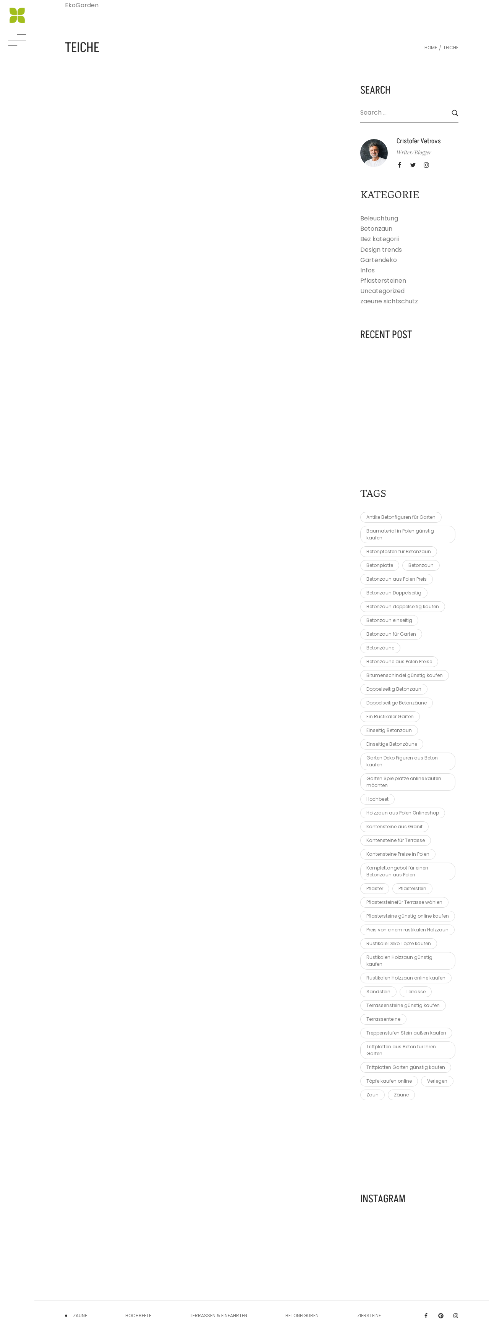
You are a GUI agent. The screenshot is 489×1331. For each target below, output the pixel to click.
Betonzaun (376, 228)
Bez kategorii (379, 239)
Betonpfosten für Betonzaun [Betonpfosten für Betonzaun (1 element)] (398, 551)
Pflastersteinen (383, 280)
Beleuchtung (379, 218)
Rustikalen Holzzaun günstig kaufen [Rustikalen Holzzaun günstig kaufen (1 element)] (399, 960)
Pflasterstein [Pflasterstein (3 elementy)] (412, 888)
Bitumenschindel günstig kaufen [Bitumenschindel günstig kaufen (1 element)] (404, 675)
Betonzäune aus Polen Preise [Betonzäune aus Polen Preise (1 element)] (399, 661)
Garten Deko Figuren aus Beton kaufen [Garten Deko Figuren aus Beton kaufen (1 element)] (402, 761)
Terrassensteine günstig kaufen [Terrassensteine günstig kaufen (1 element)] (403, 1005)
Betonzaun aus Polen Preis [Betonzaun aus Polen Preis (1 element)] (396, 579)
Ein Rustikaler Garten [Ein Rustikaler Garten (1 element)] (390, 716)
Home (430, 47)
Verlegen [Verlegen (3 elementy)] (437, 1081)
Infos (367, 270)
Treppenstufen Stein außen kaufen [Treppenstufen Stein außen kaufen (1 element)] (406, 1033)
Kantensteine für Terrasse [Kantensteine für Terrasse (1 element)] (395, 840)
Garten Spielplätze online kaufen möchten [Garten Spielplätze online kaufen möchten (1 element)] (403, 782)
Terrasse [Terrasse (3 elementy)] (416, 991)
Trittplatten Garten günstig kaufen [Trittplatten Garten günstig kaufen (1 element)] (405, 1067)
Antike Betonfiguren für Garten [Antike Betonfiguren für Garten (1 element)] (401, 517)
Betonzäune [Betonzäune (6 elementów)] (380, 647)
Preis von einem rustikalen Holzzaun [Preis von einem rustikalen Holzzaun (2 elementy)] (407, 929)
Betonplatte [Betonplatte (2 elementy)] (379, 565)
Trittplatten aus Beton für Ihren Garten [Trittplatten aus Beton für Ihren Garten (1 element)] (401, 1050)
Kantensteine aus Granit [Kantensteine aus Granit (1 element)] (394, 826)
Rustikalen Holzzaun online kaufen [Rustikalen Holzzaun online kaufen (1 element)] (405, 978)
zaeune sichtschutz (389, 301)
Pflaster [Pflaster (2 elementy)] (374, 888)
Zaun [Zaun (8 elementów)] (372, 1094)
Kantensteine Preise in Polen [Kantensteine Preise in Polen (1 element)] (397, 854)
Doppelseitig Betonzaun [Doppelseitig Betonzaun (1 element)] (393, 689)
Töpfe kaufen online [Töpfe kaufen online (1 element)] (389, 1081)
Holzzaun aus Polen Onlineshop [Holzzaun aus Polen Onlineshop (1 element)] (402, 813)
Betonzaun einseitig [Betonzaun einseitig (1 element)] (389, 620)
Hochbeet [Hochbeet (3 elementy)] (377, 799)
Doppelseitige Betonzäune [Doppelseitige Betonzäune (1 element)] (396, 703)
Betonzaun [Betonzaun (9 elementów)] (421, 565)
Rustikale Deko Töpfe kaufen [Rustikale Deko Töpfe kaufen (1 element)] (398, 943)
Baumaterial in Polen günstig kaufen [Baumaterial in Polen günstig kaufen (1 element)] (400, 534)
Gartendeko (378, 260)
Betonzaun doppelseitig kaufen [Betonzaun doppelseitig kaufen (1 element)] (402, 606)
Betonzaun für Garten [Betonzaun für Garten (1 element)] (391, 634)
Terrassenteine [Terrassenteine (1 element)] (383, 1019)
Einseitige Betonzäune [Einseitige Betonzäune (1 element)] (391, 744)
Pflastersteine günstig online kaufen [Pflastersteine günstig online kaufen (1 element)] (407, 916)
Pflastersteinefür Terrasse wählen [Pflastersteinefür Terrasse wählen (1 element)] (404, 902)
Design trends (381, 249)
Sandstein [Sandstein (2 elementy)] (378, 991)
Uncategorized (382, 291)
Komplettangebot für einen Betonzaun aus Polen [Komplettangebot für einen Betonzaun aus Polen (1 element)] (397, 871)
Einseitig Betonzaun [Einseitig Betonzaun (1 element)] (389, 730)
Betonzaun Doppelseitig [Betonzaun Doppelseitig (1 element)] (393, 592)
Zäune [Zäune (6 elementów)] (401, 1094)
